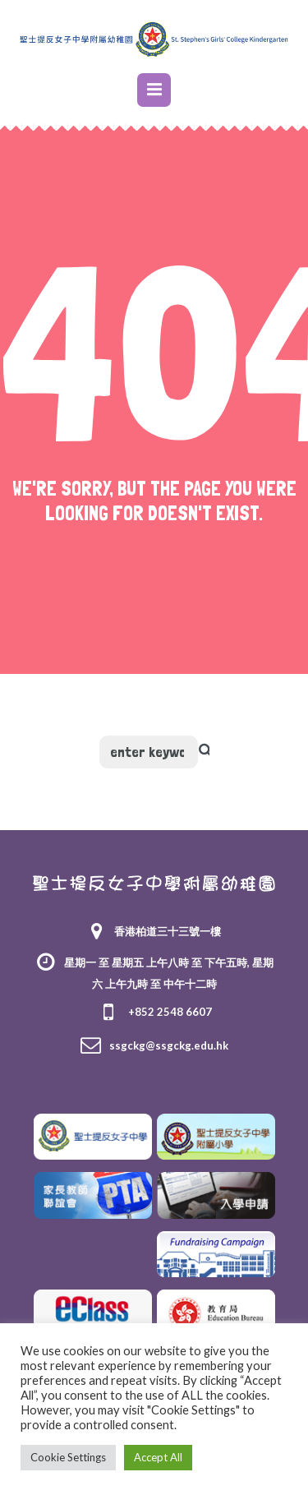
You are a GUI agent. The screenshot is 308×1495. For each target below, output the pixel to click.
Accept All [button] (158, 1457)
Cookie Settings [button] (68, 1457)
